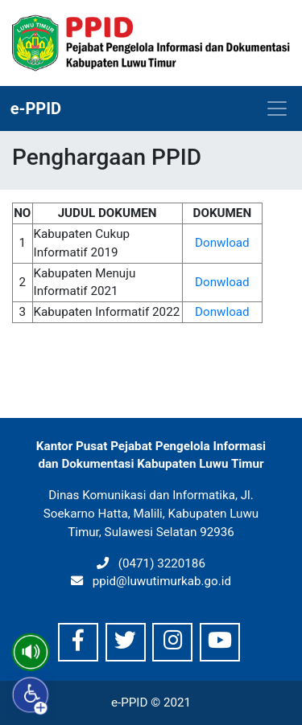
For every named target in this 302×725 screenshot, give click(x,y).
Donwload (222, 243)
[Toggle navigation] (277, 108)
